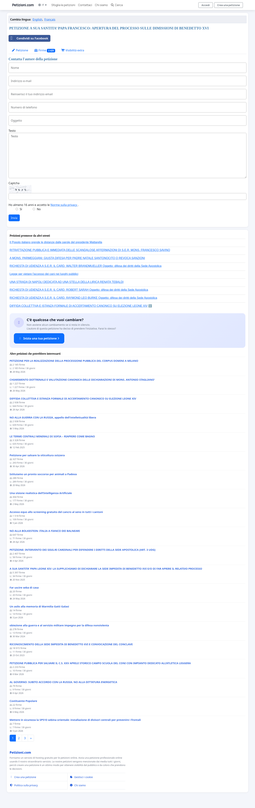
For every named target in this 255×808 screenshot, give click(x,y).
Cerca (117, 5)
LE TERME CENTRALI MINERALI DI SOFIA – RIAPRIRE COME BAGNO (52, 436)
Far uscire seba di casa (24, 587)
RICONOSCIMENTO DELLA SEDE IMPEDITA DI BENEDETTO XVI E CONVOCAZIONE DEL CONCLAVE (71, 644)
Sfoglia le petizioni (63, 5)
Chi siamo (101, 5)
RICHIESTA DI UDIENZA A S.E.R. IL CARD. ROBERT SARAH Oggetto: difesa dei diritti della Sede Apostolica (79, 289)
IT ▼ (42, 5)
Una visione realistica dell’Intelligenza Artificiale (41, 493)
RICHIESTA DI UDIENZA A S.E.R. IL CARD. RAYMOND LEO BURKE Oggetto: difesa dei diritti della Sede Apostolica (83, 297)
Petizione (20, 50)
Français (49, 19)
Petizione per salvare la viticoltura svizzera (37, 455)
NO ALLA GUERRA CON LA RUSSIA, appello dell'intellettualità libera (53, 417)
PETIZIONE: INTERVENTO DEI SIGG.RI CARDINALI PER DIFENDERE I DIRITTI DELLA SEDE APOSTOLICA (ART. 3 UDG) (82, 549)
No (39, 209)
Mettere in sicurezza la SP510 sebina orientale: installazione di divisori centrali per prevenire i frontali (75, 720)
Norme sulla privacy (64, 205)
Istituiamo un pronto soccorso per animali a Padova (43, 474)
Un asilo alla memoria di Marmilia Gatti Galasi (39, 606)
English (37, 19)
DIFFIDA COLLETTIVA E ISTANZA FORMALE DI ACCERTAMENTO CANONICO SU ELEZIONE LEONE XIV (79, 305)
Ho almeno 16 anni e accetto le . (44, 205)
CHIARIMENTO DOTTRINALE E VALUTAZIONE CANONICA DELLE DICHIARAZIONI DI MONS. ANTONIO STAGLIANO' (82, 379)
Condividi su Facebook (28, 38)
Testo (12, 131)
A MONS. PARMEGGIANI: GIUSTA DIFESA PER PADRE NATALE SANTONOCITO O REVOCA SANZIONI (77, 258)
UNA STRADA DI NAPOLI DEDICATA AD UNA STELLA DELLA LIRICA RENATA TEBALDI (67, 281)
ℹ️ (150, 305)
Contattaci (85, 5)
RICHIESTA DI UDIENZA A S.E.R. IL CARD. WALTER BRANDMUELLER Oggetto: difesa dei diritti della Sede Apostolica (86, 265)
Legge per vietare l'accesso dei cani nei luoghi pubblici (44, 273)
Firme (44, 50)
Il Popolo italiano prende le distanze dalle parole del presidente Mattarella (56, 242)
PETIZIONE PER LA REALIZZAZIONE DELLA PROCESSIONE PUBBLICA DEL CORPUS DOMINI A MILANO (74, 360)
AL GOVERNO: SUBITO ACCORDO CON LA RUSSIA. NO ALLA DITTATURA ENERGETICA (63, 682)
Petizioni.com (23, 5)
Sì (21, 209)
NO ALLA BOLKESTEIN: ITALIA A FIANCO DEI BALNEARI (45, 531)
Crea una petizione (228, 5)
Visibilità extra (72, 50)
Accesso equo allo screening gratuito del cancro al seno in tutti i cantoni (56, 512)
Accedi (205, 5)
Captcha (14, 183)
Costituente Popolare (23, 701)
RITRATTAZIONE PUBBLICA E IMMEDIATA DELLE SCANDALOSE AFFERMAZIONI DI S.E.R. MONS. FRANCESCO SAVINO (90, 250)
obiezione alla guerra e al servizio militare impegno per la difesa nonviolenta (59, 625)
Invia (14, 218)
